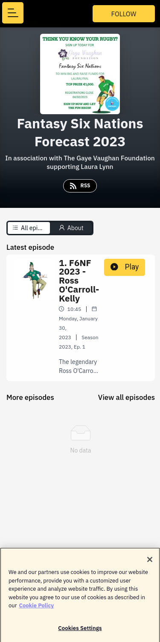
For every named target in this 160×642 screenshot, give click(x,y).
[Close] (149, 562)
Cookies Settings (80, 630)
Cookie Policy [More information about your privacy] (36, 608)
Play (125, 267)
